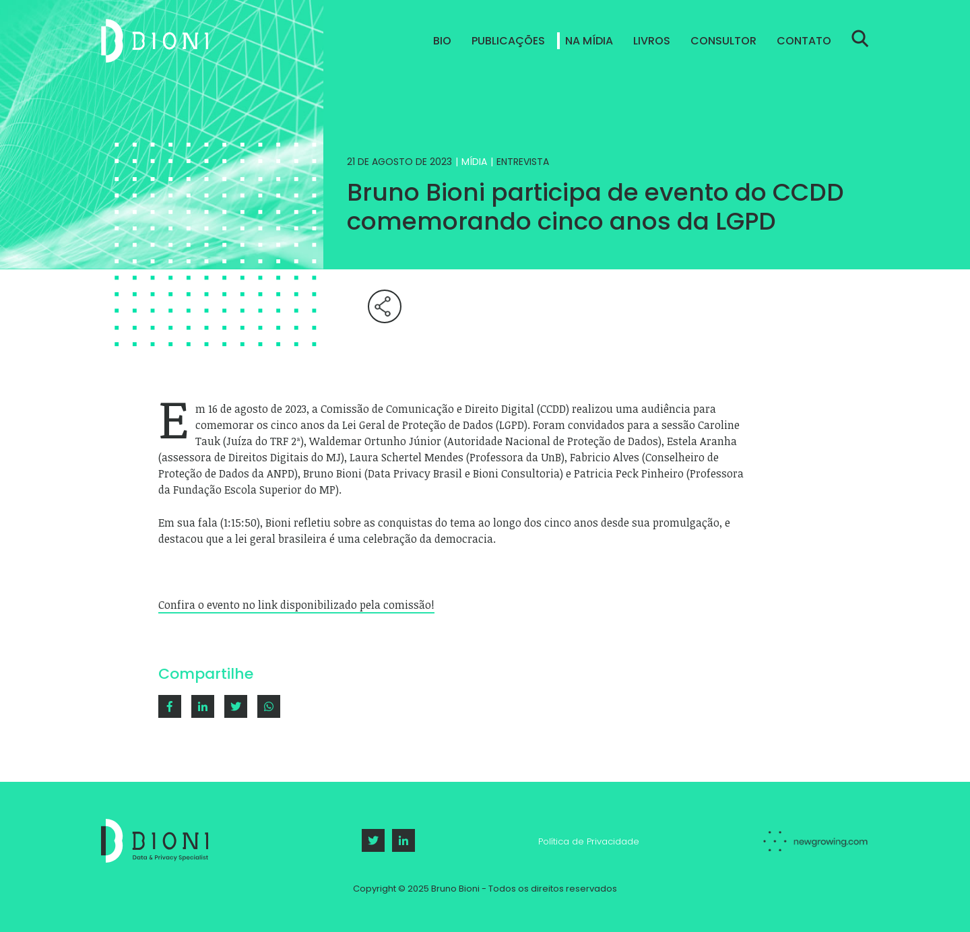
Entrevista (522, 161)
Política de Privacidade (588, 841)
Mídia (474, 161)
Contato (804, 40)
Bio (442, 40)
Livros (651, 40)
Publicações (508, 40)
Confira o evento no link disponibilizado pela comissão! (296, 604)
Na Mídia (589, 40)
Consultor (723, 40)
